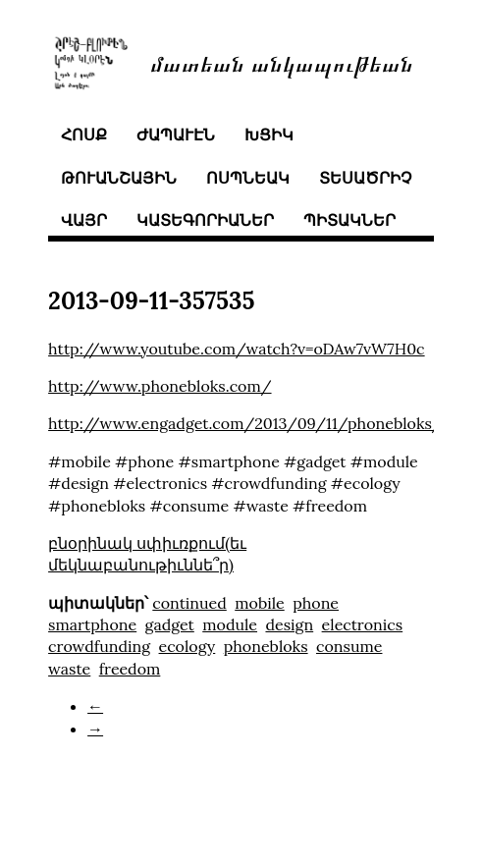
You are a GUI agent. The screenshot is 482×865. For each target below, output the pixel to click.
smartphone (92, 624)
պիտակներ (349, 220)
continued (189, 603)
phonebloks (266, 646)
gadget (169, 624)
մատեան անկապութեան (281, 62)
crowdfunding (99, 646)
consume (349, 646)
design (289, 624)
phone (316, 603)
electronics (362, 624)
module (229, 624)
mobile (260, 603)
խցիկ (269, 134)
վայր (84, 220)
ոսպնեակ (248, 178)
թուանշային (119, 178)
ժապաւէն (175, 134)
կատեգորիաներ (205, 220)
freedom (130, 668)
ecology (187, 646)
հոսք (84, 134)
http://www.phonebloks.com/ (159, 386)
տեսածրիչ (365, 178)
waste (69, 668)
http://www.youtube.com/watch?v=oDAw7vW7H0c (236, 348)
